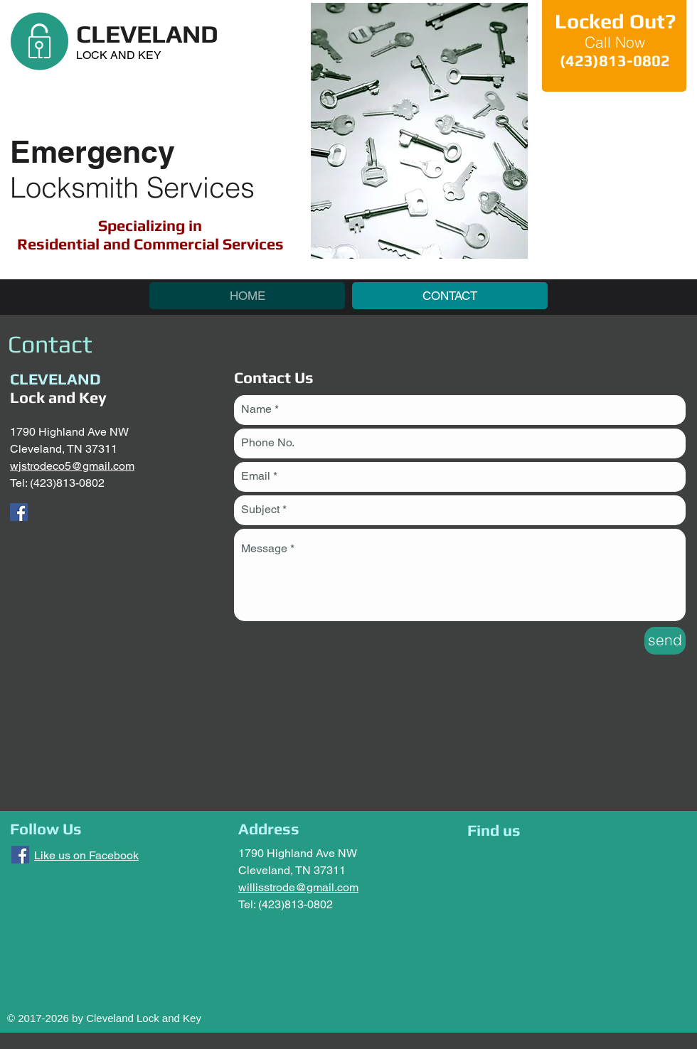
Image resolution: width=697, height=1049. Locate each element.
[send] (665, 641)
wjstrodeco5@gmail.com (72, 466)
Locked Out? (615, 21)
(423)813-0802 (67, 483)
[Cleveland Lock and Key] (19, 512)
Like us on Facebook (86, 855)
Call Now (615, 42)
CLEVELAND (147, 33)
